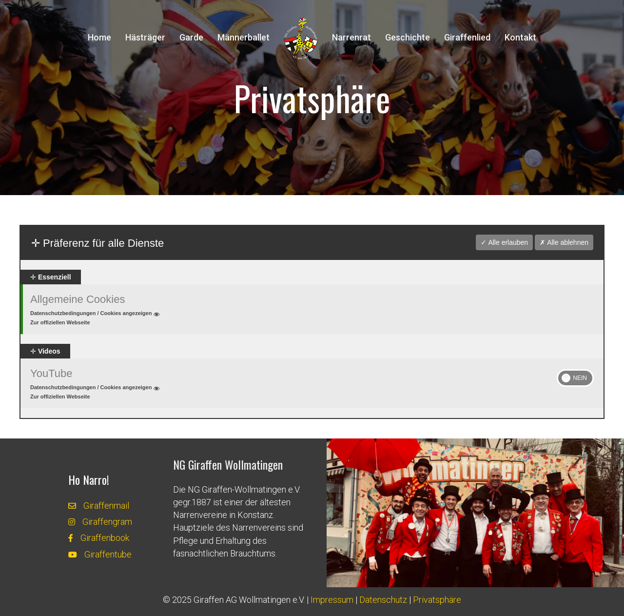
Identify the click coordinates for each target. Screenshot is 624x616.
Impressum (332, 600)
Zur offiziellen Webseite (60, 322)
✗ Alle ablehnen (564, 242)
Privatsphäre (437, 600)
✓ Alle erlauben (504, 242)
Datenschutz (383, 600)
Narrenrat (351, 37)
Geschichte (407, 37)
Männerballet (243, 37)
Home (99, 37)
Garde (191, 37)
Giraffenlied (467, 37)
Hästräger (145, 37)
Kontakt (520, 37)
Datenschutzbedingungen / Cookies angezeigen (95, 314)
